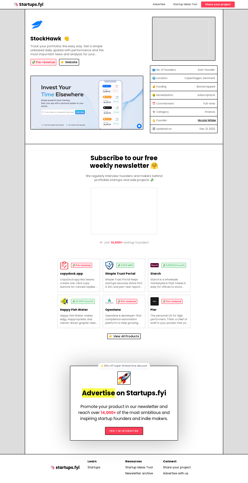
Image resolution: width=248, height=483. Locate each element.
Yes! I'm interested (124, 431)
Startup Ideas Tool (185, 4)
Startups (94, 467)
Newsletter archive (139, 473)
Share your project (218, 4)
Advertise (159, 4)
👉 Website (69, 62)
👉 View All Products (124, 336)
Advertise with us (175, 473)
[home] (28, 4)
